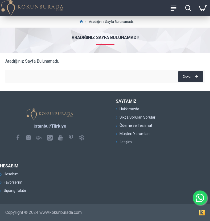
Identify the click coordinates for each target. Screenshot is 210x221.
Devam (187, 78)
